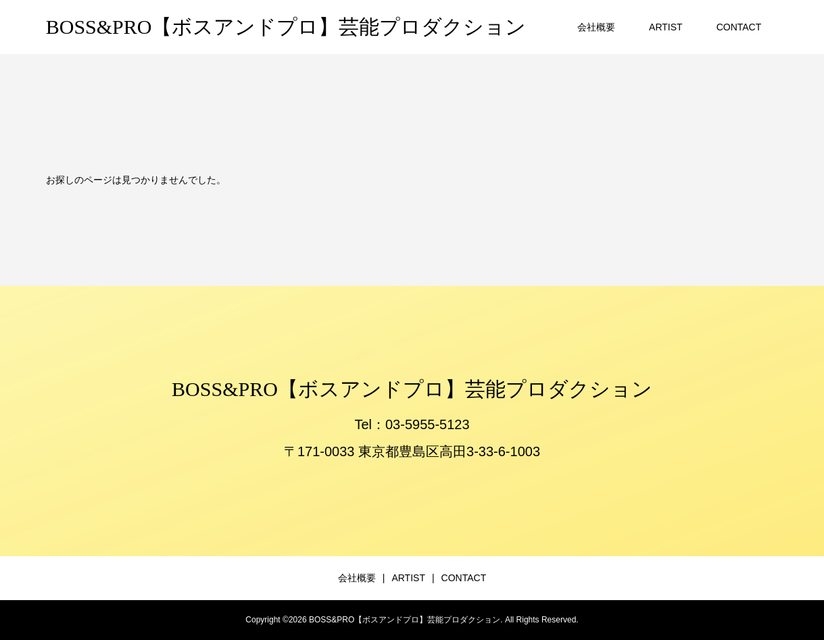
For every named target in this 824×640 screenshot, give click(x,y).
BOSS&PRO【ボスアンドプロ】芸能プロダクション (286, 27)
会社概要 (596, 27)
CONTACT (739, 27)
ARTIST (666, 27)
